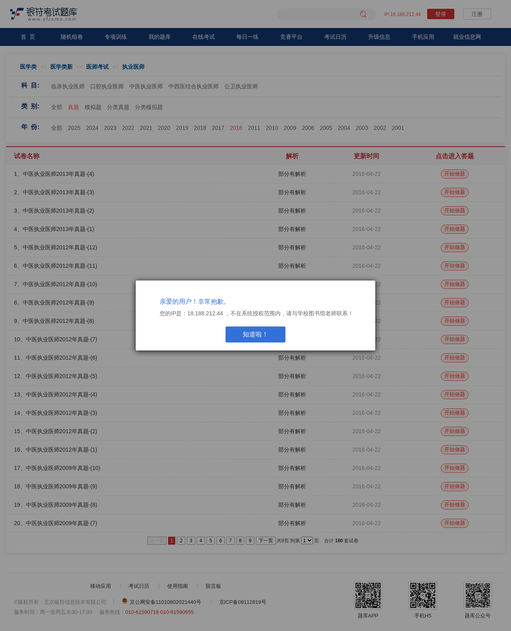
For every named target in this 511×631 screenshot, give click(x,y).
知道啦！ (255, 334)
